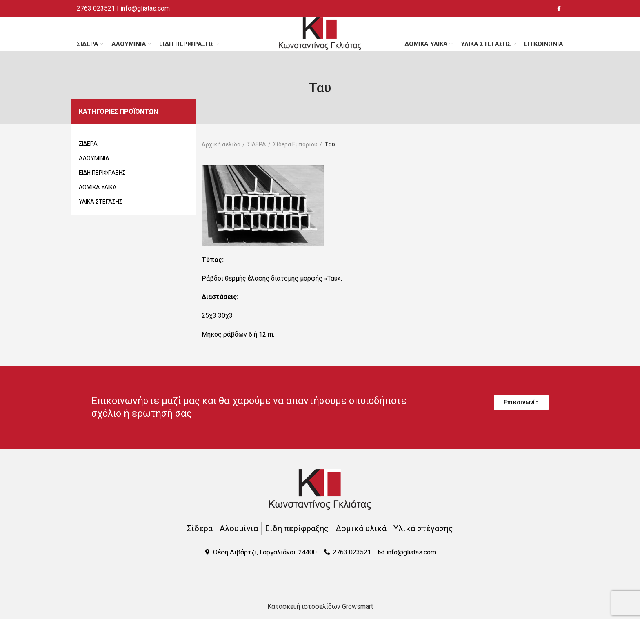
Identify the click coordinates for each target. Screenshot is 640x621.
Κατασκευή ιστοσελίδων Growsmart (320, 609)
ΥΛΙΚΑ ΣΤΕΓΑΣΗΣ (100, 204)
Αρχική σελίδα (221, 146)
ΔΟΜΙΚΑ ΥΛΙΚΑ (98, 189)
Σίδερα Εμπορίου (295, 146)
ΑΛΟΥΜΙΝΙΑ (94, 160)
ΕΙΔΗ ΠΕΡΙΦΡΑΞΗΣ (102, 175)
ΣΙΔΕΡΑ (88, 146)
